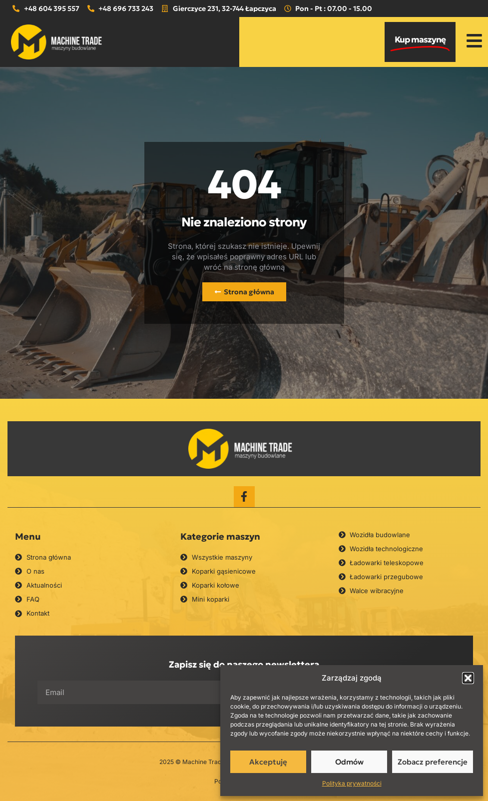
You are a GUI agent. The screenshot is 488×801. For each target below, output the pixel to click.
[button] (468, 678)
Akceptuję (268, 762)
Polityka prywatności (352, 783)
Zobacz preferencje (433, 762)
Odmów (349, 762)
